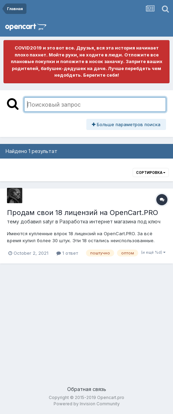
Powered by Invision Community (87, 403)
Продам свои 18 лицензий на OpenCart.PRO (82, 212)
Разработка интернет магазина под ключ (110, 221)
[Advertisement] (86, 329)
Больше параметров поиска (126, 124)
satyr (48, 221)
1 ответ (67, 253)
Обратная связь (86, 389)
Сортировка (150, 172)
